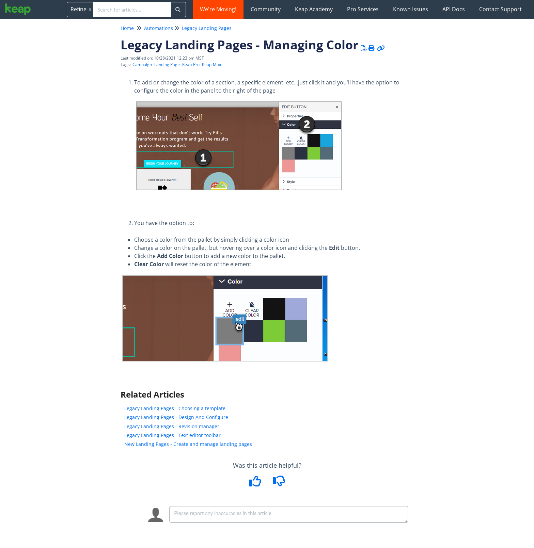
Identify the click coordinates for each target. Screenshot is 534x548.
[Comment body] (288, 514)
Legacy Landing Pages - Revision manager (171, 426)
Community (266, 9)
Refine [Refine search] (80, 9)
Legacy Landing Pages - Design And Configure (176, 417)
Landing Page (167, 64)
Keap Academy (314, 9)
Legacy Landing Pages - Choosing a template (174, 408)
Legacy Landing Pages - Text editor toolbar (172, 435)
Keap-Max (211, 64)
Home (127, 28)
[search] (132, 9)
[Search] (178, 9)
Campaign (142, 64)
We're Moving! (218, 9)
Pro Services (363, 9)
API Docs (453, 9)
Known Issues (410, 9)
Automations (158, 28)
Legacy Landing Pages (207, 28)
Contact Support (500, 9)
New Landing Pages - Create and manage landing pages (188, 444)
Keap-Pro (191, 64)
